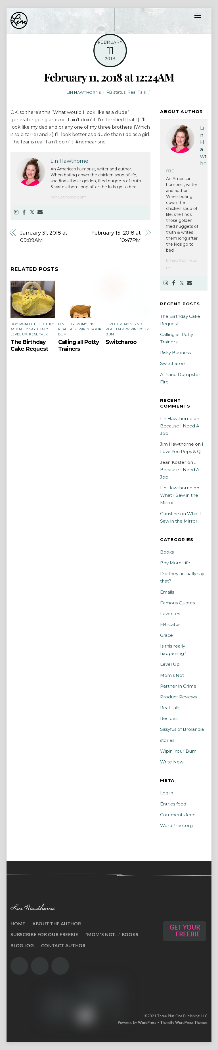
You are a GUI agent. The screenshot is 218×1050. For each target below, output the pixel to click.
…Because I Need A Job (182, 426)
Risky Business (175, 352)
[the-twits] (40, 966)
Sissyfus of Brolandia (182, 729)
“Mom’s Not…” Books (112, 934)
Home (18, 923)
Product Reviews (178, 697)
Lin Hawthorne (84, 92)
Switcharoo (121, 342)
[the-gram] (19, 966)
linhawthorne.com (68, 197)
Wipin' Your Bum (178, 751)
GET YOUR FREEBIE (185, 931)
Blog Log (22, 945)
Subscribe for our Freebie (44, 934)
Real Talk (136, 92)
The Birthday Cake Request (29, 345)
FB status (115, 92)
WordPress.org (176, 825)
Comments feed (178, 814)
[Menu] (197, 15)
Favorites (170, 613)
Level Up (19, 334)
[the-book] (60, 966)
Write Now (171, 762)
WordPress (147, 1022)
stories (167, 740)
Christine (169, 513)
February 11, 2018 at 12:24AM (109, 77)
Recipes (168, 718)
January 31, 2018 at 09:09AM (43, 236)
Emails (167, 592)
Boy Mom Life (23, 324)
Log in (166, 793)
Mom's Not (86, 324)
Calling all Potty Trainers (78, 345)
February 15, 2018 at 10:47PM (116, 236)
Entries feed (173, 804)
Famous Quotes (177, 603)
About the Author (56, 923)
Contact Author (63, 945)
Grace (166, 635)
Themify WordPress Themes (183, 1022)
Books (167, 552)
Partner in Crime (178, 686)
